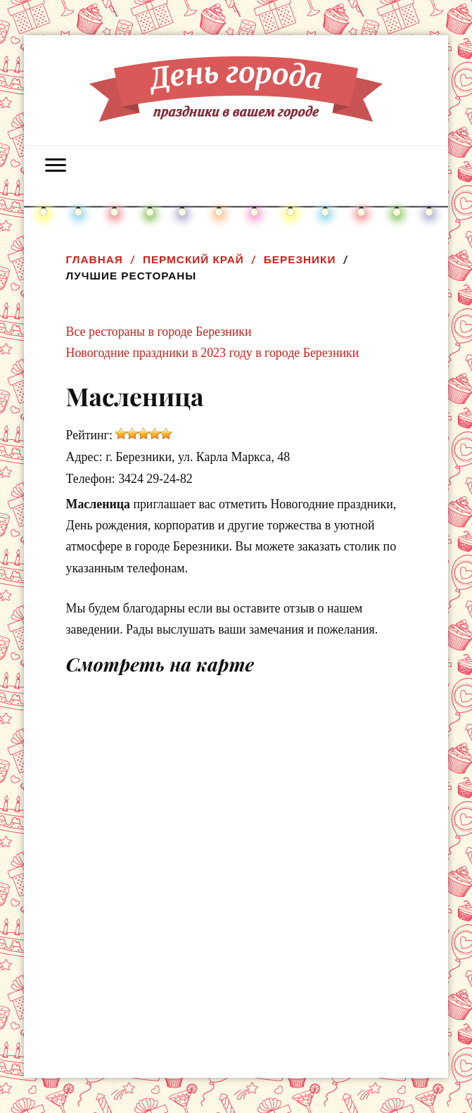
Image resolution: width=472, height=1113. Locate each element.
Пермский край (193, 259)
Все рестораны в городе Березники (159, 332)
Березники (300, 259)
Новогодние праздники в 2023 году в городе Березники (212, 353)
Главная (94, 259)
